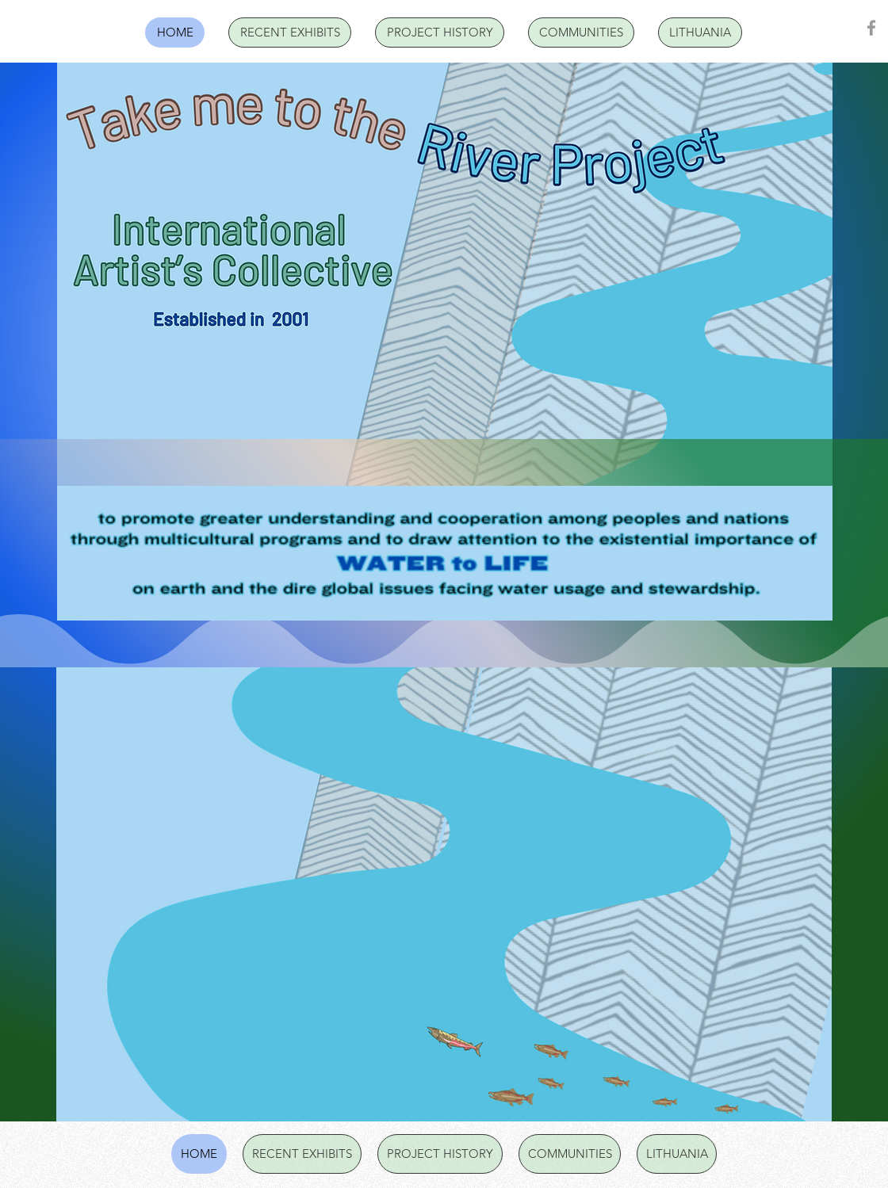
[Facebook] (871, 27)
